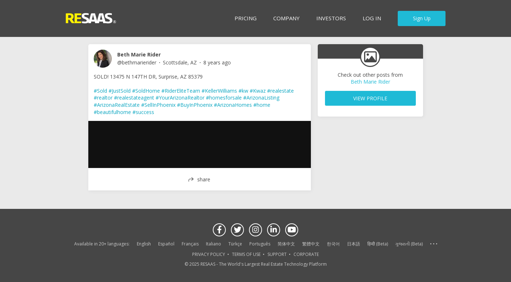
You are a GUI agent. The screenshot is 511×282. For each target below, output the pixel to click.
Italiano (213, 244)
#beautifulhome (112, 112)
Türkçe (235, 244)
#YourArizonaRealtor (180, 97)
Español (166, 244)
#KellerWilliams (219, 90)
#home (261, 104)
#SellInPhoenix (158, 104)
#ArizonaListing (261, 97)
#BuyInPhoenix (194, 104)
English (144, 244)
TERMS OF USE (246, 254)
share (203, 179)
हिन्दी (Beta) (377, 244)
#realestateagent (134, 97)
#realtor (103, 97)
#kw (243, 90)
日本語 (353, 244)
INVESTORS (331, 18)
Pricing (246, 18)
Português (259, 244)
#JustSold (120, 90)
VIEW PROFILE (370, 98)
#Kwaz (258, 90)
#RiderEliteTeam (180, 90)
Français (190, 244)
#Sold (100, 90)
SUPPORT (277, 254)
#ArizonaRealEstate (117, 104)
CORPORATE (306, 254)
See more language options (433, 244)
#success (143, 112)
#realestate (280, 90)
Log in (372, 18)
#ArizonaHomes (233, 104)
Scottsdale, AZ (180, 62)
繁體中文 (311, 244)
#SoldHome (146, 90)
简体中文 (286, 244)
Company (286, 18)
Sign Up (422, 18)
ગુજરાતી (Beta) (409, 244)
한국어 (333, 244)
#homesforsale (224, 97)
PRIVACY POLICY (208, 254)
